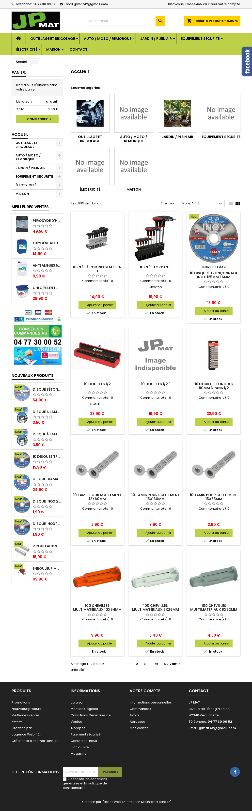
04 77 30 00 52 (43, 4)
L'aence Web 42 (113, 802)
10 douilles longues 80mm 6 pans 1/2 (214, 386)
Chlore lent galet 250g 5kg (47, 288)
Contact (78, 49)
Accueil (20, 134)
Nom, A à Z (202, 204)
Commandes (140, 708)
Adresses (137, 721)
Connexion (193, 4)
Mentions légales (84, 708)
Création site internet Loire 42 (35, 740)
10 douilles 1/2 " (155, 384)
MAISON (53, 49)
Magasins (78, 753)
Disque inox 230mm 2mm (47, 501)
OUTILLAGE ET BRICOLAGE (52, 38)
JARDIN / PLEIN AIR (156, 38)
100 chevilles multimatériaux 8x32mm (213, 607)
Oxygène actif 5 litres (47, 243)
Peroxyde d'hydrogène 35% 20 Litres (47, 221)
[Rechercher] (126, 21)
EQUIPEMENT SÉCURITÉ (200, 38)
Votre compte (145, 691)
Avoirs (135, 715)
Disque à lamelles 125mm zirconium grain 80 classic (47, 412)
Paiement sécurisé (86, 734)
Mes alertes (139, 728)
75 (156, 663)
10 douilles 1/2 (97, 384)
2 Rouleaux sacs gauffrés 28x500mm (47, 546)
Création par (22, 728)
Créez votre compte (224, 4)
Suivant (173, 663)
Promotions (21, 702)
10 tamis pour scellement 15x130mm (155, 496)
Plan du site (80, 747)
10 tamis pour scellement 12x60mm (97, 496)
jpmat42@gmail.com (91, 4)
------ (17, 721)
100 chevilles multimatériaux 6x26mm (155, 607)
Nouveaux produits (33, 375)
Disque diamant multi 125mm (47, 479)
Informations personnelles (151, 702)
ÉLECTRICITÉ (26, 49)
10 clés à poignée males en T (97, 269)
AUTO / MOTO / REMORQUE (107, 38)
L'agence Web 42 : (26, 734)
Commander (40, 119)
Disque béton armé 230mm (47, 389)
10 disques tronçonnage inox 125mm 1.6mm (47, 457)
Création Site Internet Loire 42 (148, 802)
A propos (78, 728)
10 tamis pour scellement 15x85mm (214, 496)
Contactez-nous (84, 740)
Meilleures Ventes (30, 207)
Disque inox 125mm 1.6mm (47, 524)
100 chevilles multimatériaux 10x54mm (97, 607)
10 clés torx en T (155, 267)
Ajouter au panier (100, 305)
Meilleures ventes (26, 715)
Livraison (77, 702)
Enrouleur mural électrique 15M (47, 568)
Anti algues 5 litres (47, 265)
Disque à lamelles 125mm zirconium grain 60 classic (47, 434)
